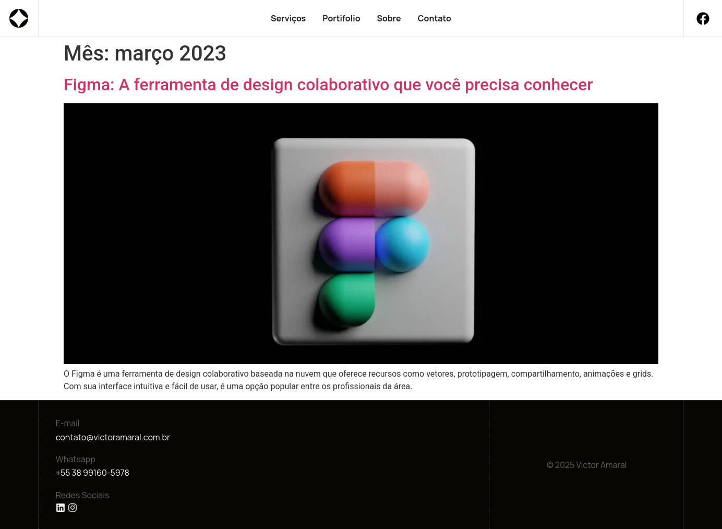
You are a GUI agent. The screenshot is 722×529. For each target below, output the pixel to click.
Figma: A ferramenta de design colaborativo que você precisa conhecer (328, 84)
